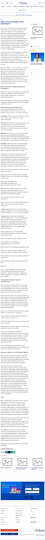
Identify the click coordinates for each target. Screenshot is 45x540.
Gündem (16, 6)
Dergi (3, 6)
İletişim (2, 513)
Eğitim (2, 519)
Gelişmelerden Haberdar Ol (9, 530)
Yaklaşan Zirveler (19, 513)
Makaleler (21, 6)
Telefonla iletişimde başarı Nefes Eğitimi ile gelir (21, 468)
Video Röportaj (34, 508)
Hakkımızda (3, 508)
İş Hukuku (3, 522)
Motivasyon (18, 519)
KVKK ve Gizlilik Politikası (40, 535)
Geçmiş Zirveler (19, 515)
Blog (27, 6)
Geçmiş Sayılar (19, 510)
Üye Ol (41, 6)
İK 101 (31, 6)
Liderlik (17, 517)
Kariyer (2, 524)
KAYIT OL (29, 497)
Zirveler (9, 6)
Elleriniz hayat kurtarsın (6, 467)
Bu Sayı (17, 508)
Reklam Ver (36, 6)
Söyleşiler (18, 522)
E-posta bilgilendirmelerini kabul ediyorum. (33, 494)
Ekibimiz (2, 510)
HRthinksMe (33, 522)
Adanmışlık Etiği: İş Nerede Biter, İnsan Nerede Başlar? (37, 63)
